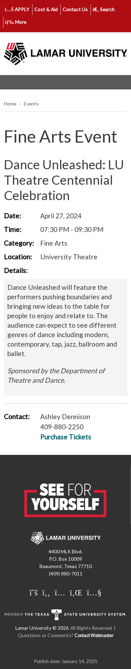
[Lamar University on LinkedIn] (77, 592)
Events (31, 104)
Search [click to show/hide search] (104, 9)
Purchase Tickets (65, 437)
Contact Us (75, 9)
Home (10, 104)
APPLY (17, 9)
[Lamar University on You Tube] (94, 592)
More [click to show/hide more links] (15, 22)
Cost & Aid (46, 9)
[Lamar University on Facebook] (47, 592)
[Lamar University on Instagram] (60, 592)
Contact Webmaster (94, 635)
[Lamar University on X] (34, 592)
